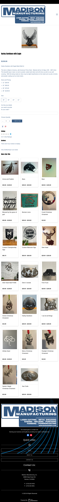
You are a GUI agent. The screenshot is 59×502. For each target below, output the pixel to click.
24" (13, 100)
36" (4, 100)
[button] (29, 450)
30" (8, 100)
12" (18, 100)
